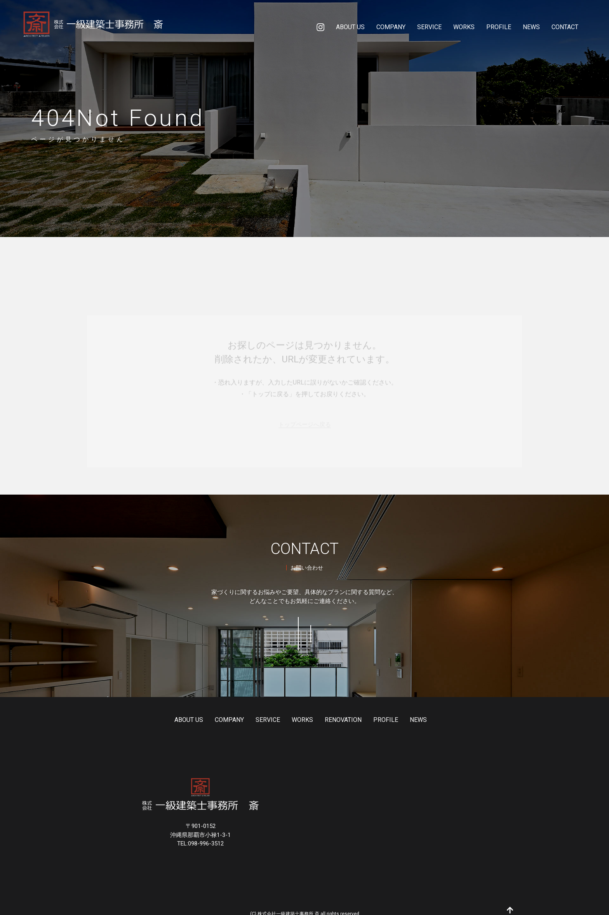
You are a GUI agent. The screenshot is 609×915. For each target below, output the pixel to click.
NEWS (414, 709)
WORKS (298, 709)
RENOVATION (339, 709)
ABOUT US (185, 709)
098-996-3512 (355, 628)
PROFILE (381, 709)
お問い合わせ (253, 628)
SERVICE (264, 709)
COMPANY (225, 709)
